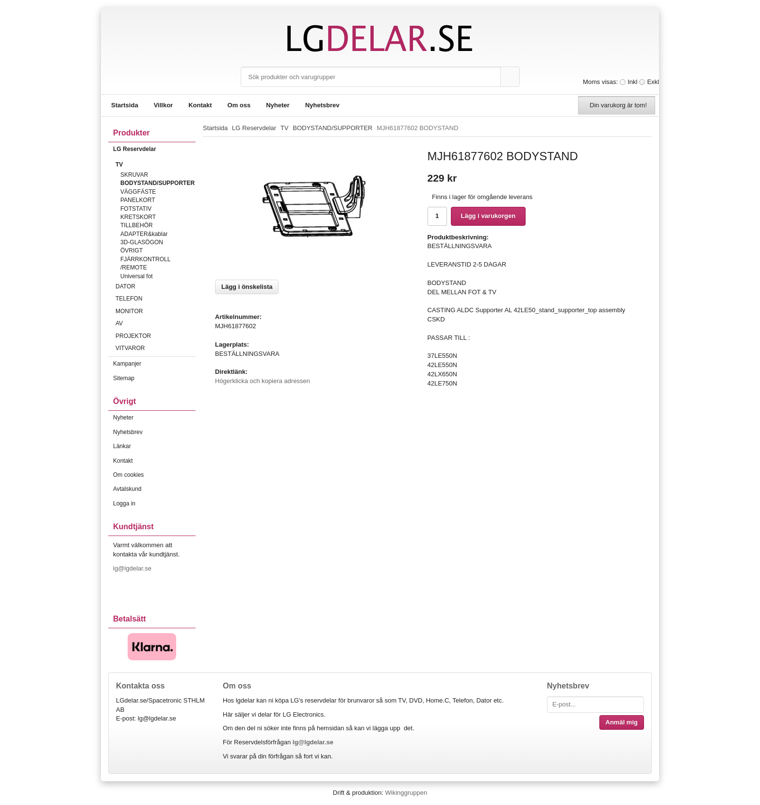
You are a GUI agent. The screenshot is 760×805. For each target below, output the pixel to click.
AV (156, 323)
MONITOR (156, 311)
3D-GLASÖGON (141, 242)
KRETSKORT (138, 217)
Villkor (163, 105)
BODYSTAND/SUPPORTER (157, 183)
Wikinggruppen (406, 792)
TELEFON (156, 298)
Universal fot (136, 276)
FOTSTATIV (135, 208)
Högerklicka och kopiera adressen (262, 381)
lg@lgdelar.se (133, 568)
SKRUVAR (134, 174)
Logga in (124, 503)
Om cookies (128, 474)
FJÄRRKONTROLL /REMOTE (145, 263)
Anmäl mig (622, 722)
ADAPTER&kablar (143, 234)
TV (156, 164)
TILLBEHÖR (136, 225)
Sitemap (123, 378)
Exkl (653, 81)
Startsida (124, 105)
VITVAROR (156, 348)
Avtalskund (127, 489)
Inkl (632, 81)
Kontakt (200, 105)
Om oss (239, 105)
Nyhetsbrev (322, 105)
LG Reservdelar (154, 149)
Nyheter (277, 105)
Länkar (122, 446)
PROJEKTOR (156, 336)
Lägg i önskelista (246, 286)
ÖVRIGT (131, 250)
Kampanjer (127, 363)
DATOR (156, 286)
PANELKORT (137, 200)
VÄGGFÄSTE (138, 191)
